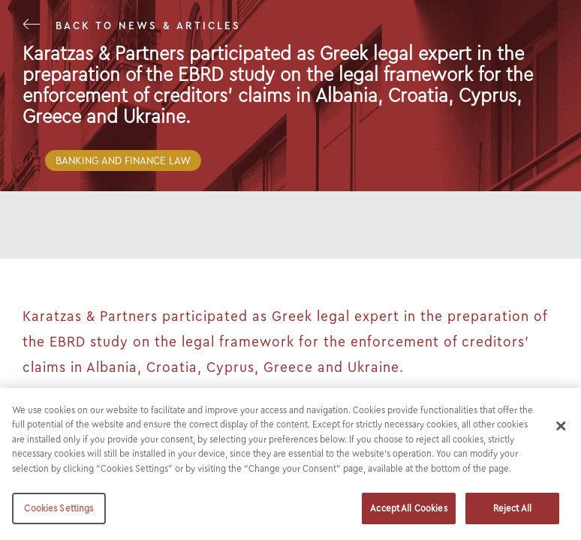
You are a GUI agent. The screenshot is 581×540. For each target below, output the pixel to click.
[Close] (560, 426)
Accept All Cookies (408, 508)
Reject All (512, 508)
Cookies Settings (58, 508)
